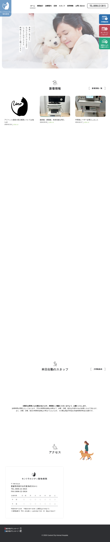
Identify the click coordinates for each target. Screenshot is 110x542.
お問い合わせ (79, 7)
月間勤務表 (98, 369)
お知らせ (15, 124)
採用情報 (69, 7)
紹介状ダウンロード (12, 528)
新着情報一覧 (97, 88)
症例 (54, 7)
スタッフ (61, 7)
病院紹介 (39, 7)
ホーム (32, 7)
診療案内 (48, 7)
